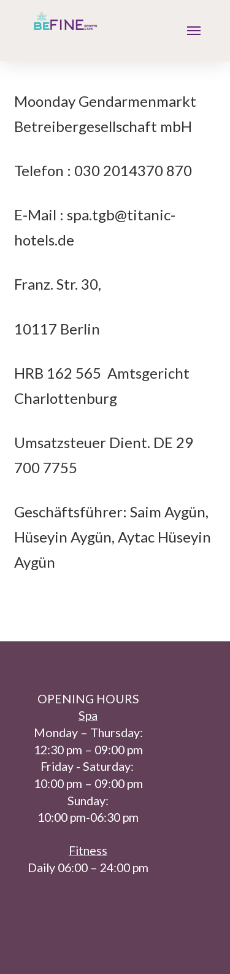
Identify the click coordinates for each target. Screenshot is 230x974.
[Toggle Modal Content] (193, 31)
